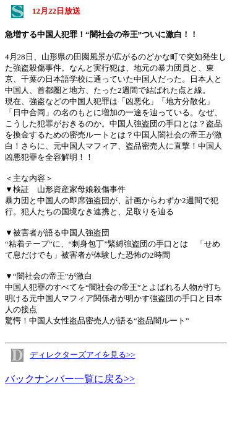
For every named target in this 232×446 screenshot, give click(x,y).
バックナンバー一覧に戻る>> (70, 379)
